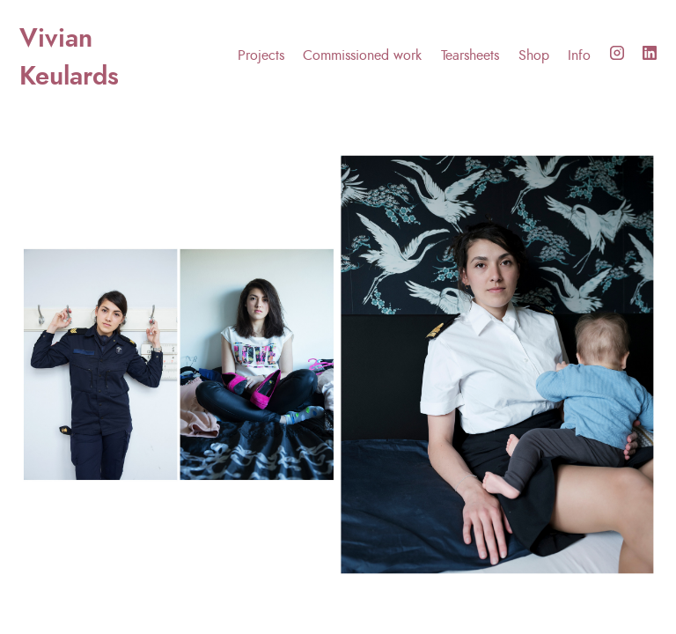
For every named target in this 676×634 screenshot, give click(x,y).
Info (579, 55)
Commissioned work (362, 55)
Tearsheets (470, 55)
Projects (261, 55)
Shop (533, 55)
